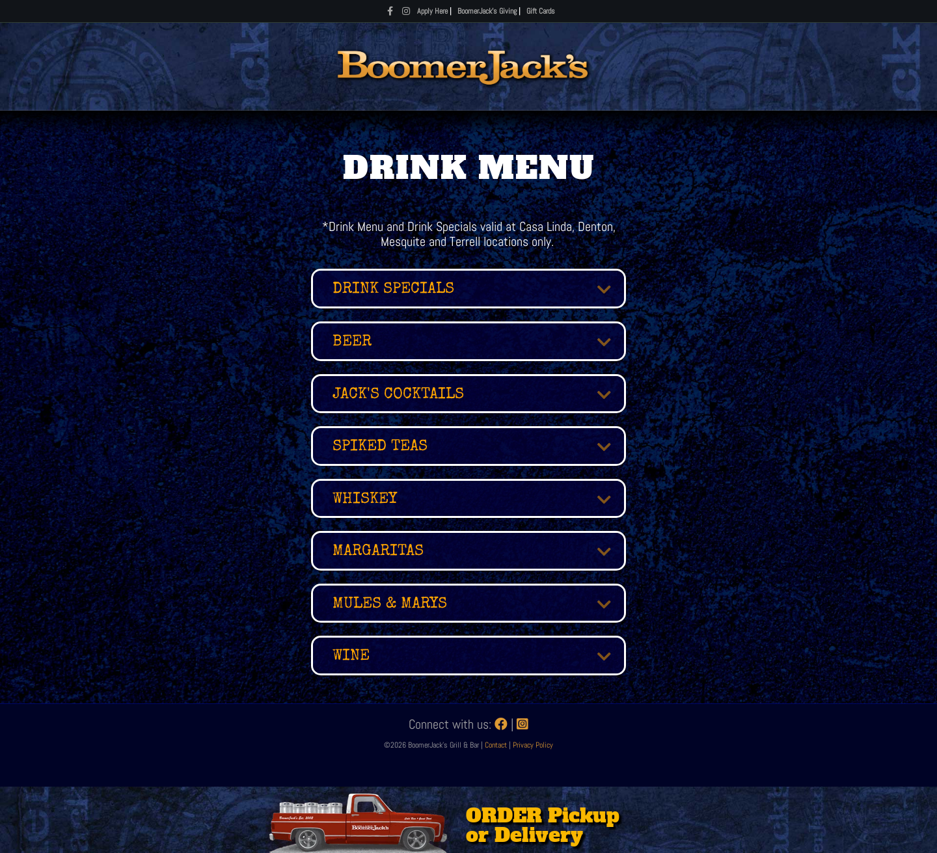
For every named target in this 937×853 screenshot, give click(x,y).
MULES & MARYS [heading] (390, 604)
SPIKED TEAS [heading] (380, 447)
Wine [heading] (351, 656)
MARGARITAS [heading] (378, 552)
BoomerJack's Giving (487, 11)
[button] (594, 290)
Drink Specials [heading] (393, 289)
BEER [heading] (352, 342)
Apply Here (432, 11)
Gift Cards (540, 11)
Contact (497, 745)
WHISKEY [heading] (365, 500)
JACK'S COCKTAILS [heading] (398, 395)
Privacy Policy (533, 745)
